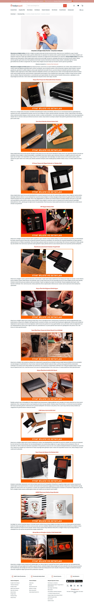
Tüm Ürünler (54, 9)
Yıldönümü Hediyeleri (14, 584)
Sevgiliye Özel (22, 9)
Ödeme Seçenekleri (32, 590)
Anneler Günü (14, 9)
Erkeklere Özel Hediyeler (52, 64)
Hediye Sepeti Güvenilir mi (34, 592)
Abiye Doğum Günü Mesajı (52, 587)
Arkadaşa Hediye (14, 595)
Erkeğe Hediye (13, 593)
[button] (81, 10)
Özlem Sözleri (50, 589)
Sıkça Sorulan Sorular (33, 586)
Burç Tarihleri (50, 598)
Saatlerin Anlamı (51, 600)
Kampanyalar (71, 9)
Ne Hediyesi (37, 9)
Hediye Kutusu (13, 597)
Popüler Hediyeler (46, 9)
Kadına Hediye (13, 592)
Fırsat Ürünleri (62, 9)
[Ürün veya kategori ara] (45, 5)
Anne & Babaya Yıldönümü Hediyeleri (54, 591)
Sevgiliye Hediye (14, 586)
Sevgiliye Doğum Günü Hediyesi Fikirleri (55, 595)
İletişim (30, 584)
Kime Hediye (30, 9)
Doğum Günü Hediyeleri (15, 588)
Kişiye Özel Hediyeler (14, 590)
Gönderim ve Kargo (32, 588)
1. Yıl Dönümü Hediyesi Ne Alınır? (54, 593)
